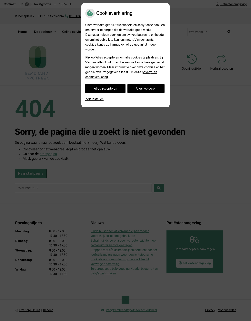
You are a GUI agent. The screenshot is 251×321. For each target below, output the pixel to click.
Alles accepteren (105, 88)
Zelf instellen (94, 99)
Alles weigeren (146, 88)
